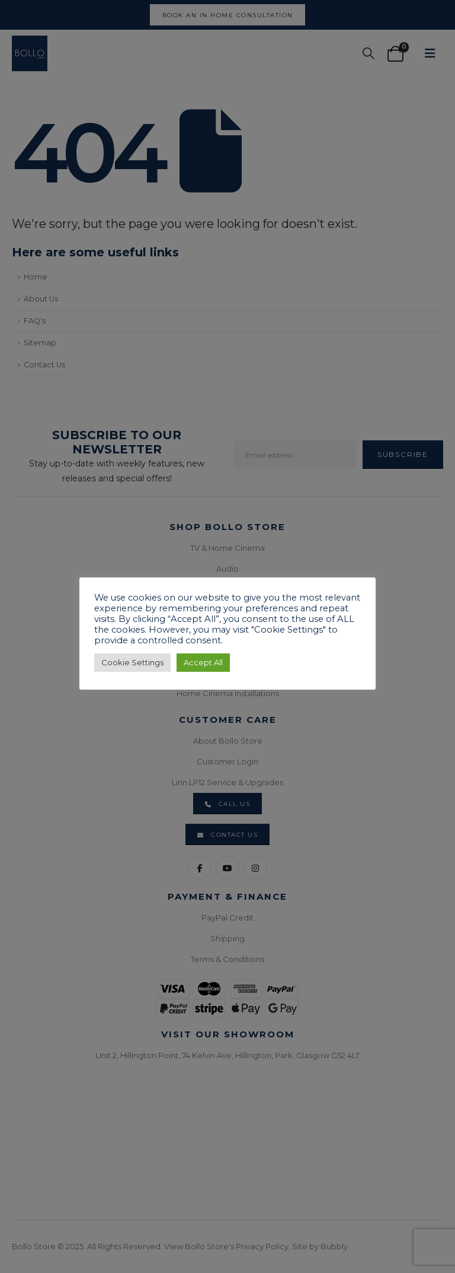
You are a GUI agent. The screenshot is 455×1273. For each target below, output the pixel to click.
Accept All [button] (203, 662)
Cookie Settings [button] (132, 662)
